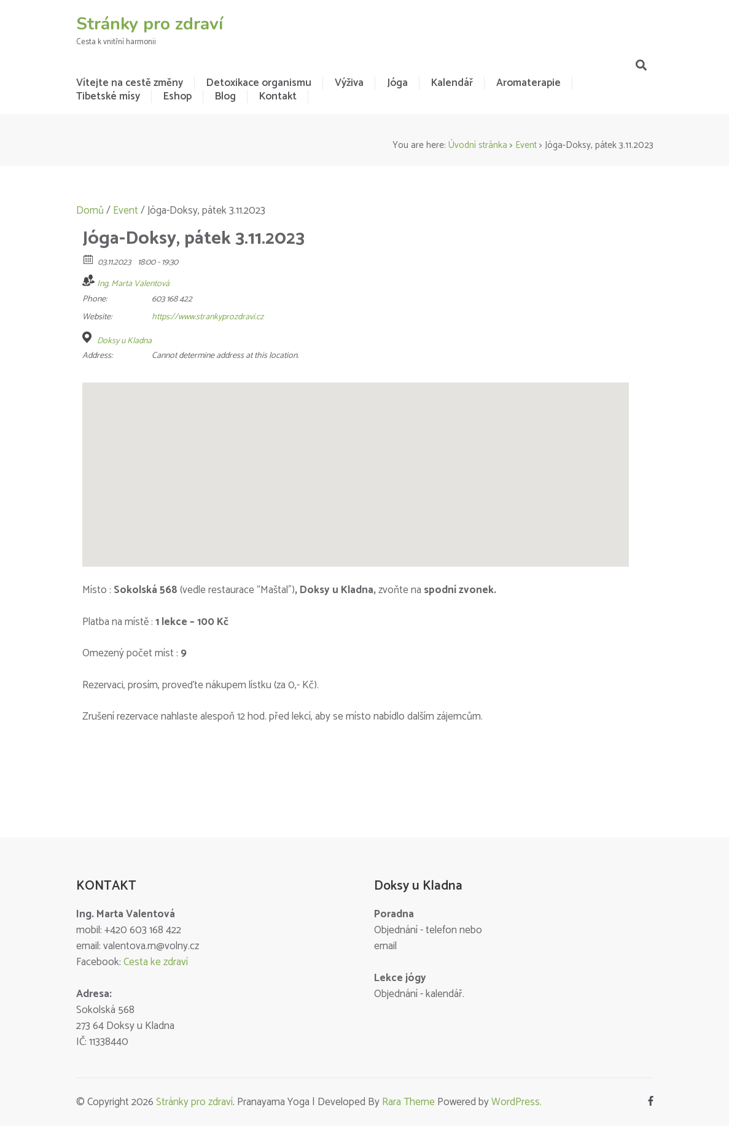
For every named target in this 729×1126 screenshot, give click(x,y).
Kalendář (452, 82)
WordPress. (516, 1102)
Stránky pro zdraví (149, 24)
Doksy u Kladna (124, 341)
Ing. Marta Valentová (133, 284)
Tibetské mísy (108, 96)
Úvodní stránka (477, 145)
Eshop (177, 96)
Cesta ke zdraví (155, 962)
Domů (90, 210)
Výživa (349, 82)
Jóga (397, 82)
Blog (225, 96)
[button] (356, 463)
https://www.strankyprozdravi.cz (207, 317)
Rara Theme (408, 1102)
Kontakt (278, 96)
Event (526, 145)
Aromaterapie (528, 82)
